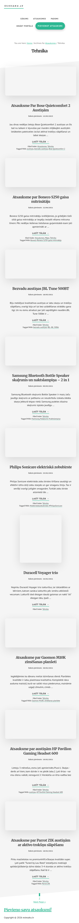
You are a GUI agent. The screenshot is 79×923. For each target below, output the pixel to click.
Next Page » (39, 901)
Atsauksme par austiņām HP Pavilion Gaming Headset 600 (40, 751)
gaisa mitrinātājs (54, 240)
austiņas (30, 149)
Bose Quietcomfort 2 (57, 149)
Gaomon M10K (38, 700)
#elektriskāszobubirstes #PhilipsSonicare (46, 506)
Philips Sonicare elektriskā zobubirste (41, 467)
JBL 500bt (55, 327)
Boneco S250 (42, 240)
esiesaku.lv (14, 6)
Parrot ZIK (46, 883)
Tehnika (51, 146)
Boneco (33, 240)
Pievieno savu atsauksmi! (28, 909)
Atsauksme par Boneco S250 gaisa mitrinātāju (41, 199)
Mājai (47, 238)
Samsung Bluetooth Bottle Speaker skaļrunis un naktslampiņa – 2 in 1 (40, 377)
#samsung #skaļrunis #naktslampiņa (46, 419)
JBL (49, 327)
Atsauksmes (42, 146)
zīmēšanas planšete (52, 700)
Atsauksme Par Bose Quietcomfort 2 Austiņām (40, 107)
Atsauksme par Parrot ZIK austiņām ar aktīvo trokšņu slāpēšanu (40, 842)
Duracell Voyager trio (40, 573)
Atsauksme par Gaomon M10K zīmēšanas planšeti (41, 659)
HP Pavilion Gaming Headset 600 (50, 792)
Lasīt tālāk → (40, 142)
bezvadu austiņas (41, 149)
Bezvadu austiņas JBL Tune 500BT (40, 288)
